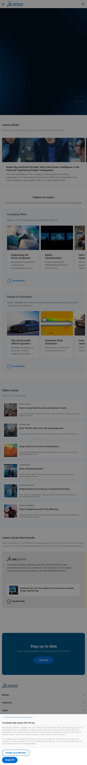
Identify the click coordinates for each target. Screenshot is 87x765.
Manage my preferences (15, 753)
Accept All (9, 760)
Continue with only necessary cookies (18, 717)
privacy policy (30, 743)
